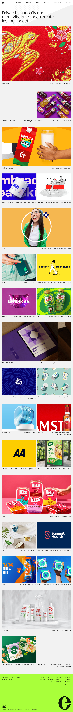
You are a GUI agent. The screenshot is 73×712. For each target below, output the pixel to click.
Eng (67, 2)
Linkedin (67, 679)
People (50, 681)
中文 (70, 2)
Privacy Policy (26, 709)
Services (28, 2)
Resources (46, 2)
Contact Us (57, 2)
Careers (58, 681)
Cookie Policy (34, 709)
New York (42, 679)
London (42, 677)
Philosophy (51, 677)
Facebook (67, 677)
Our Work (18, 2)
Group (49, 683)
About (37, 2)
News (57, 679)
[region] (19, 105)
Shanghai (42, 681)
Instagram (68, 681)
